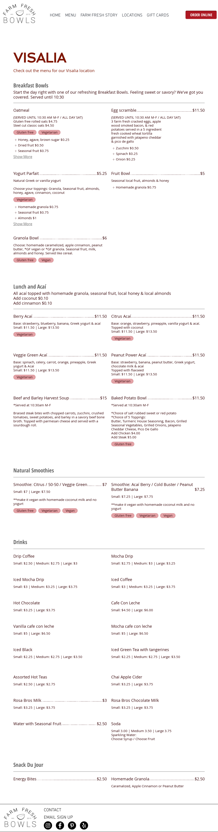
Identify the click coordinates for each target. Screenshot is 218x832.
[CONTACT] (59, 810)
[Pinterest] (72, 825)
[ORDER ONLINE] (201, 15)
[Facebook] (60, 825)
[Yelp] (84, 825)
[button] (70, 15)
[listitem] (41, 140)
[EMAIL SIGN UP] (60, 817)
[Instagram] (48, 825)
